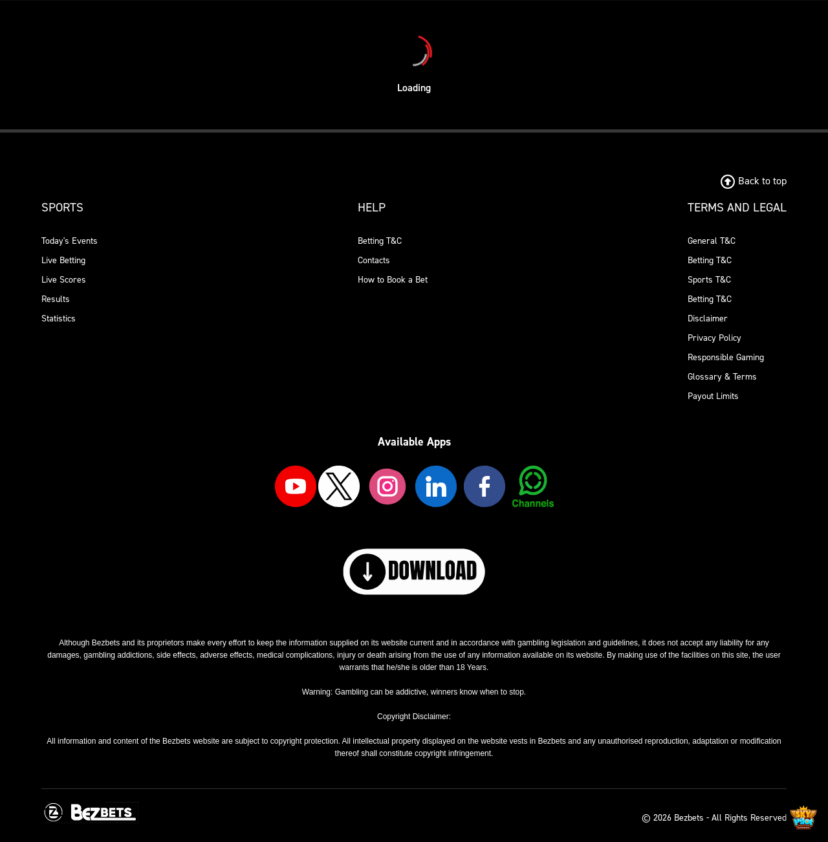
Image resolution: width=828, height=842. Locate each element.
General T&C (711, 241)
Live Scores (63, 280)
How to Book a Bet (393, 280)
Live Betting (63, 260)
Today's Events (69, 241)
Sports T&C (709, 280)
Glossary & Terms (722, 377)
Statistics (58, 318)
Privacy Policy (714, 338)
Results (55, 299)
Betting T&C (380, 241)
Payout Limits (713, 396)
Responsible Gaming (726, 357)
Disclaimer (708, 318)
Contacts (374, 260)
